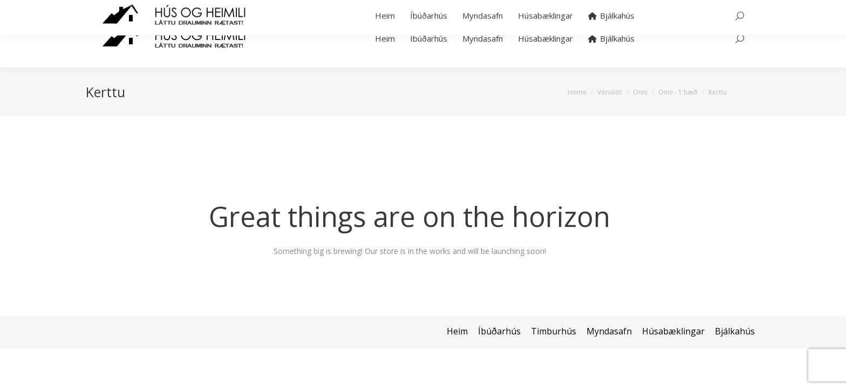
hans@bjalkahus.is (236, 4)
